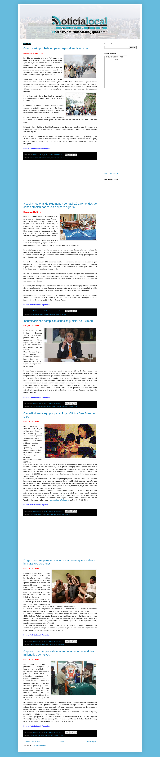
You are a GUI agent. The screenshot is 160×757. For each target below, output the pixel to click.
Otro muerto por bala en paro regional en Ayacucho (55, 48)
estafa (48, 735)
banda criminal (35, 735)
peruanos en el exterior (57, 644)
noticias (53, 158)
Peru (66, 158)
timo (61, 735)
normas (37, 644)
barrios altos (35, 406)
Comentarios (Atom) (40, 745)
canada (33, 514)
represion (64, 314)
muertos (47, 158)
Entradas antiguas (90, 742)
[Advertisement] (60, 181)
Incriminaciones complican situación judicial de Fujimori (58, 320)
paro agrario (60, 158)
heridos (33, 314)
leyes (32, 644)
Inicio (62, 742)
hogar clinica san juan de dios (52, 514)
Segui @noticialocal (111, 173)
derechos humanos (45, 406)
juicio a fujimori (56, 406)
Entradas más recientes (32, 742)
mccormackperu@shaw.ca (59, 500)
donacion (39, 514)
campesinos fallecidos (38, 158)
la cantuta (65, 406)
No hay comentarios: (55, 154)
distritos (43, 735)
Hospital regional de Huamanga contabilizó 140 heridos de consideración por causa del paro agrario (60, 205)
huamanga (39, 314)
